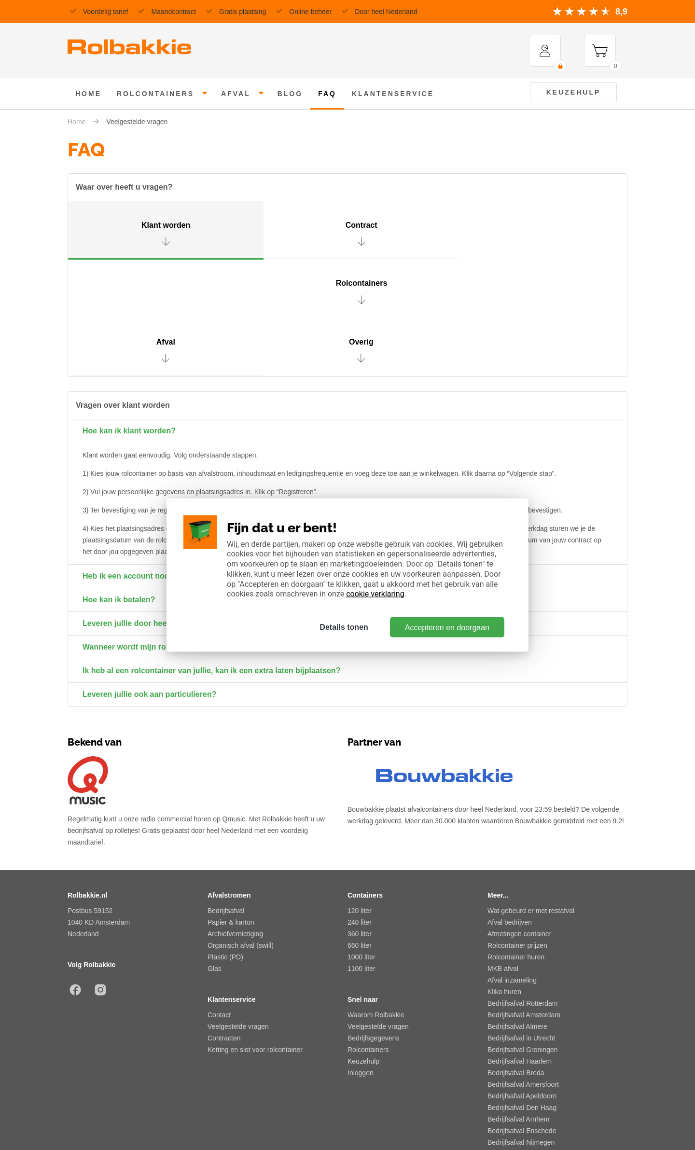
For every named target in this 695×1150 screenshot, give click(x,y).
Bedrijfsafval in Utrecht (521, 928)
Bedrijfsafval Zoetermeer (524, 1055)
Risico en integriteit (598, 1115)
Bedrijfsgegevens (373, 928)
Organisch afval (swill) (241, 835)
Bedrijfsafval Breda (515, 963)
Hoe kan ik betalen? (119, 489)
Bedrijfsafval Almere (517, 916)
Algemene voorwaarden (103, 1115)
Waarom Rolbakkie (376, 905)
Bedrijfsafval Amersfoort (523, 974)
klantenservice (393, 93)
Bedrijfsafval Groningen (522, 939)
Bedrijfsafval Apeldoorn (521, 986)
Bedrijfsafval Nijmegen (521, 1032)
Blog (290, 93)
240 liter (360, 812)
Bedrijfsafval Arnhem (518, 1009)
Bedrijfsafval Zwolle (516, 1067)
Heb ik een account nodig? (132, 466)
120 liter (360, 800)
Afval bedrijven (509, 812)
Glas (215, 858)
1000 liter (361, 847)
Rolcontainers (368, 939)
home (88, 93)
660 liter (360, 835)
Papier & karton (231, 812)
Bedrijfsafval (226, 800)
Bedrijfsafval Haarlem (519, 951)
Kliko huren (504, 882)
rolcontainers (155, 93)
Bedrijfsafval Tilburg (516, 1044)
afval (235, 93)
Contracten (224, 928)
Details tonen (343, 627)
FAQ (327, 93)
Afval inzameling (512, 870)
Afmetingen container (519, 824)
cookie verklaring (375, 593)
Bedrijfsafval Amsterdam (523, 905)
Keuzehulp (573, 92)
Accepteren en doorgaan (447, 627)
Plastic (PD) (225, 847)
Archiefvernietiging (235, 824)
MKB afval (502, 858)
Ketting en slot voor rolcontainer (255, 939)
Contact (219, 905)
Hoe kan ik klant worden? (129, 321)
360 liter (360, 824)
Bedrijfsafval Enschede (521, 1021)
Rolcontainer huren (515, 847)
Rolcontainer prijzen (517, 835)
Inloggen (361, 963)
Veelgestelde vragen (238, 916)
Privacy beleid (282, 1115)
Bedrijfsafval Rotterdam (522, 893)
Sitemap (436, 1115)
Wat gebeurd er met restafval (530, 800)
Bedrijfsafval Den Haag (521, 997)
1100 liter (361, 858)
